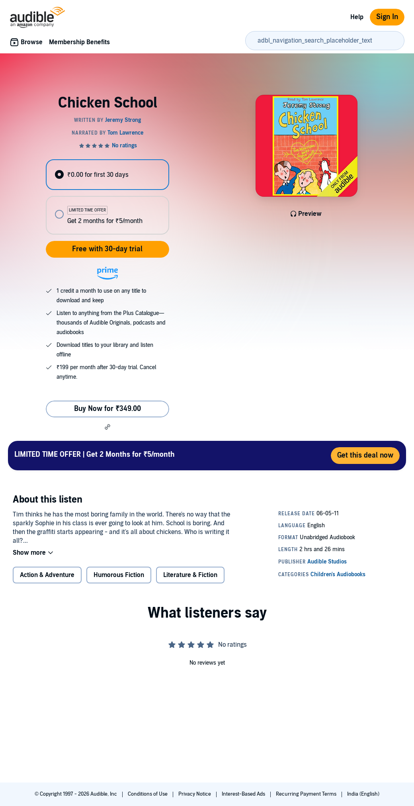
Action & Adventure (47, 575)
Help (356, 17)
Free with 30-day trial (107, 249)
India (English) (363, 794)
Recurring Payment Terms (307, 794)
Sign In (387, 17)
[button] (107, 427)
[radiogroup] (107, 197)
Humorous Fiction (119, 575)
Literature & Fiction (190, 575)
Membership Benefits (79, 42)
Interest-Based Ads (244, 794)
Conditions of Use (148, 794)
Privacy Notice (195, 794)
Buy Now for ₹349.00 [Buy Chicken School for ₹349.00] (107, 409)
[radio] (107, 174)
